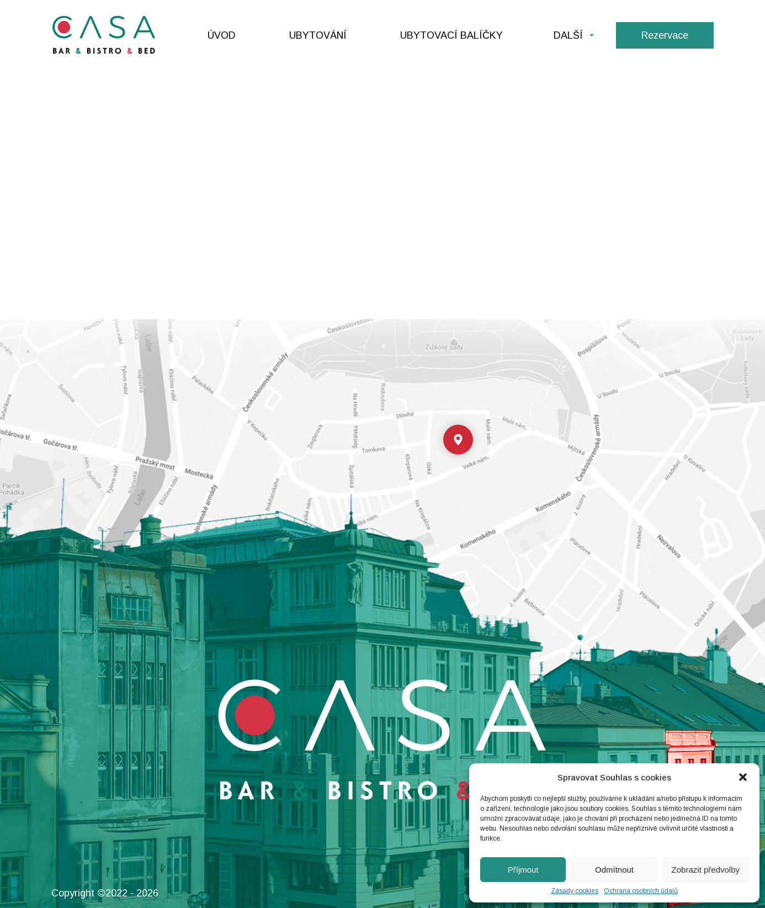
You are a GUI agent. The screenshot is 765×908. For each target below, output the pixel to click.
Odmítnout (614, 869)
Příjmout (523, 869)
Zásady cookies (574, 891)
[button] (742, 777)
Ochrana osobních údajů (641, 891)
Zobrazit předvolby (706, 869)
